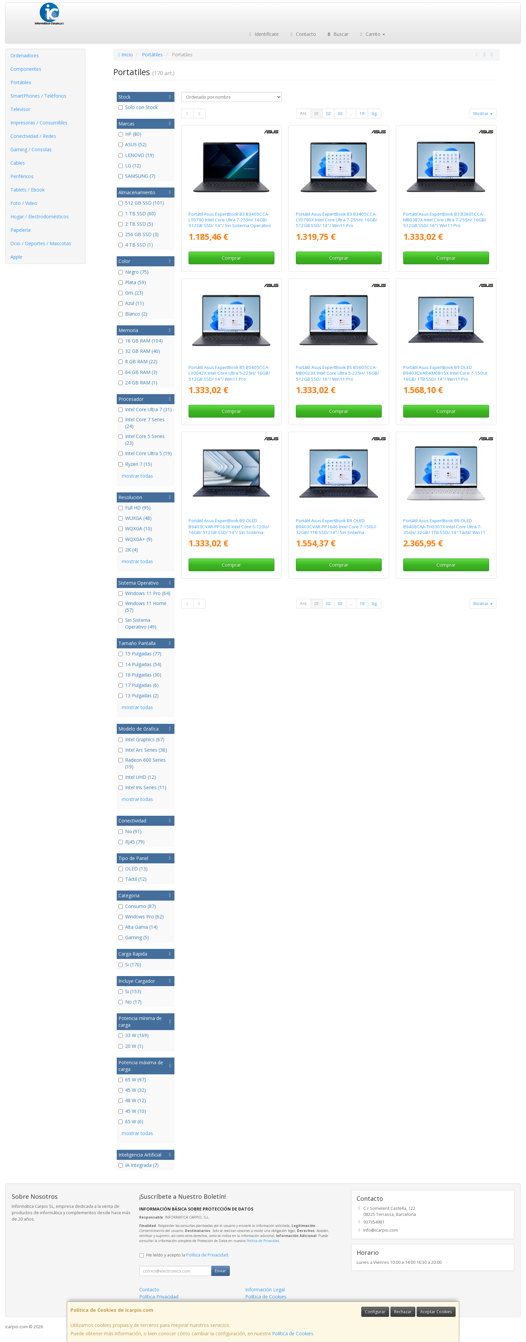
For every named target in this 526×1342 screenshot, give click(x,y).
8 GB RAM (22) (137, 361)
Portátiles (20, 82)
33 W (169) (133, 1035)
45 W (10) (132, 1111)
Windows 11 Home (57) (142, 606)
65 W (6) (130, 1121)
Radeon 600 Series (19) (142, 763)
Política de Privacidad (263, 1240)
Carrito (372, 34)
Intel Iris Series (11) (142, 787)
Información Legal (265, 1289)
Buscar (337, 34)
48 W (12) (132, 1100)
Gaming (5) (133, 937)
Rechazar (403, 1311)
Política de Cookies (292, 1333)
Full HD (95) (134, 507)
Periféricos (22, 176)
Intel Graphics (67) (141, 739)
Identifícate (263, 34)
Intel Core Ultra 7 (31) (145, 409)
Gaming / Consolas (31, 149)
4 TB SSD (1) (135, 244)
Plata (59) (132, 282)
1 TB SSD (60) (137, 213)
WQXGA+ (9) (135, 539)
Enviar (220, 1271)
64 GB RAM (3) (137, 372)
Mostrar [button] (483, 113)
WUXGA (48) (135, 518)
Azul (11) (131, 303)
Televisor (20, 109)
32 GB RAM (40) (139, 351)
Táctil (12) (132, 879)
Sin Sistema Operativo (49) (137, 623)
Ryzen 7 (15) (135, 464)
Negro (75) (133, 272)
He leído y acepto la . (187, 1255)
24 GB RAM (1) (137, 382)
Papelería (20, 230)
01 (316, 113)
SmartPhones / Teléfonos (38, 96)
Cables (17, 163)
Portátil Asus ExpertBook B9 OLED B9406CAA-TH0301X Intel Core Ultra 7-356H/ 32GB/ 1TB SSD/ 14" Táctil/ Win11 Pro (444, 529)
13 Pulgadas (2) (138, 695)
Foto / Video (23, 203)
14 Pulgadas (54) (139, 664)
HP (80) (129, 134)
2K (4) (128, 549)
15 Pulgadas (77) (139, 653)
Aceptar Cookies (436, 1311)
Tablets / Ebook (27, 189)
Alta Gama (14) (138, 927)
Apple (16, 257)
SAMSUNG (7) (136, 176)
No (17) (130, 1002)
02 (328, 113)
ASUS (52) (132, 144)
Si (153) (129, 991)
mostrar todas (137, 476)
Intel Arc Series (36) (142, 750)
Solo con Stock (138, 107)
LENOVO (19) (136, 155)
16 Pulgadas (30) (139, 675)
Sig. (374, 113)
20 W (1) (130, 1046)
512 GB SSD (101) (141, 203)
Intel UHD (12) (137, 777)
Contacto (302, 34)
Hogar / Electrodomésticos (39, 216)
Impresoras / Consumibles (38, 122)
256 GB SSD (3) (138, 234)
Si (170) (129, 964)
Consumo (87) (137, 906)
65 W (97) (132, 1079)
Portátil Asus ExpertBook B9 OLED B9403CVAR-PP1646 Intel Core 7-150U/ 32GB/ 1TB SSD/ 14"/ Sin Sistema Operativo (336, 529)
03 (340, 113)
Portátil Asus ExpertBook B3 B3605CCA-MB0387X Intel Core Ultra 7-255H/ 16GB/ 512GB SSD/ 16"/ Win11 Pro (444, 220)
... (351, 113)
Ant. (303, 113)
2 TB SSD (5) (135, 224)
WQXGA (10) (135, 528)
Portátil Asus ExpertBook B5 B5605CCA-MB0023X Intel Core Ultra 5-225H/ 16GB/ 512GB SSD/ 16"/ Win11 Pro (337, 373)
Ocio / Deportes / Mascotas (40, 243)
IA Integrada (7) (138, 1165)
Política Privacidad (158, 1296)
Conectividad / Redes (33, 136)
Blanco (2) (132, 314)
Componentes (25, 69)
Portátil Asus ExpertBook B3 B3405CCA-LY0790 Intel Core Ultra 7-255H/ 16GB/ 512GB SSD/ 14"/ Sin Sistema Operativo (230, 220)
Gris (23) (130, 292)
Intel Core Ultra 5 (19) (145, 453)
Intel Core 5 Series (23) (141, 439)
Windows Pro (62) (141, 916)
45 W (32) (132, 1090)
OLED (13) (133, 868)
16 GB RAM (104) (140, 340)
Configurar (375, 1311)
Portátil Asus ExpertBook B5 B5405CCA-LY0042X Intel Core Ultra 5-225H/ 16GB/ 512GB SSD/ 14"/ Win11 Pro (229, 373)
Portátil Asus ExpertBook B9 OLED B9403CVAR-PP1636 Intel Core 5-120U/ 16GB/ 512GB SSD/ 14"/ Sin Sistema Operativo (229, 529)
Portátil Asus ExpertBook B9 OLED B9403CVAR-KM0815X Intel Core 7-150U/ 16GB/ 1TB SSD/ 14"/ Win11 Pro (445, 373)
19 (362, 113)
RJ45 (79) (131, 842)
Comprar (231, 258)
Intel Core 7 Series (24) (141, 422)
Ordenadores (24, 55)
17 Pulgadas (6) (138, 685)
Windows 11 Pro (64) (144, 593)
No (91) (130, 831)
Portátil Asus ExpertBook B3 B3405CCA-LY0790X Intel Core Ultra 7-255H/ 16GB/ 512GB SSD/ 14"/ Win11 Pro (336, 220)
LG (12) (129, 165)
